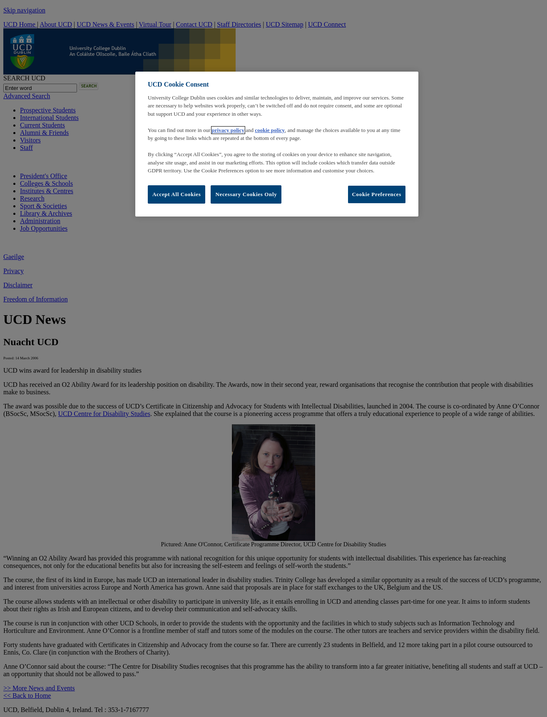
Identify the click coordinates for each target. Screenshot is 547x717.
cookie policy (270, 130)
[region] (276, 144)
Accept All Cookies (176, 194)
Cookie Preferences (376, 194)
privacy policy (228, 130)
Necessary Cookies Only (246, 194)
